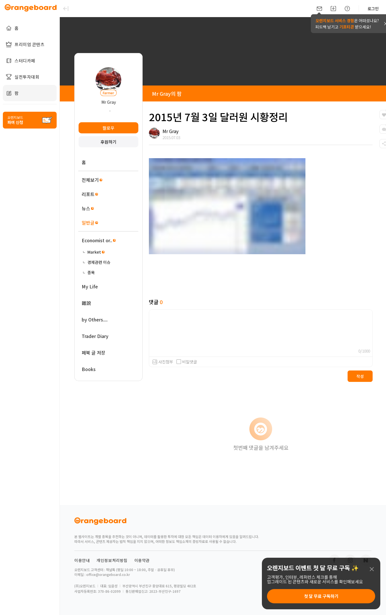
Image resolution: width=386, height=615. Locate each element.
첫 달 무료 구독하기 (321, 596)
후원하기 (108, 142)
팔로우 (108, 128)
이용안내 (82, 560)
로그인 (373, 8)
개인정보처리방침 (112, 560)
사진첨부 (165, 361)
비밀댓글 (186, 361)
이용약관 (142, 560)
